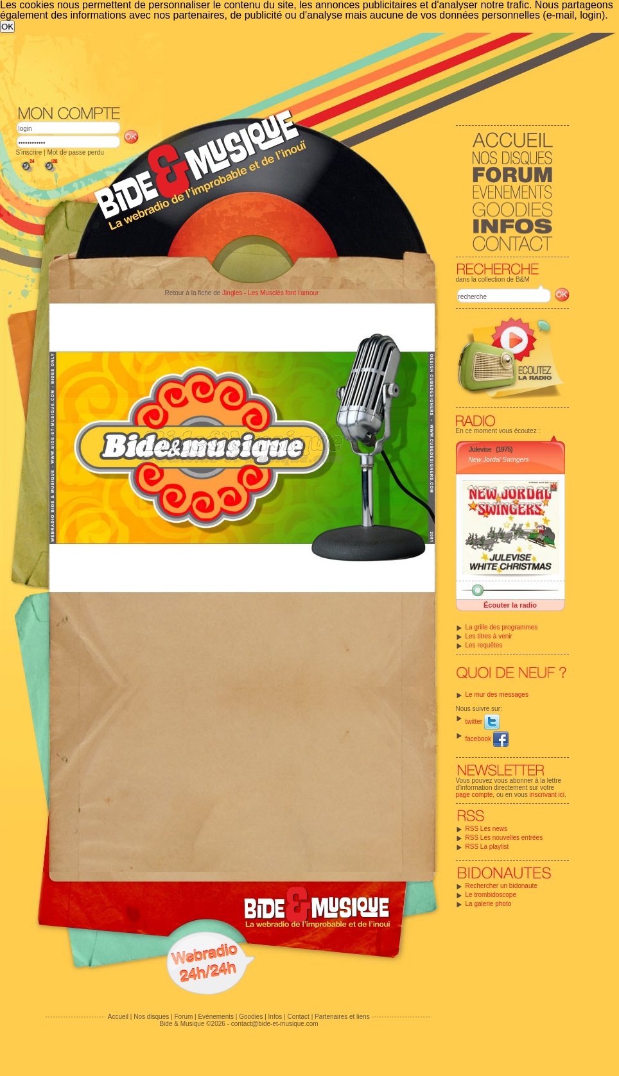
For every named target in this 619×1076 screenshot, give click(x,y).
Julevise (480, 449)
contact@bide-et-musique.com (274, 1023)
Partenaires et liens (342, 1016)
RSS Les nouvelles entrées (504, 837)
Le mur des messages (497, 694)
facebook (487, 738)
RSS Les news (487, 828)
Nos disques (151, 1016)
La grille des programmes (502, 627)
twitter (483, 721)
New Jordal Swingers (499, 459)
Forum (183, 1016)
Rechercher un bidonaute (501, 885)
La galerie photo (489, 903)
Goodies (251, 1016)
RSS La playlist (487, 846)
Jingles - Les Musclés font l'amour (270, 292)
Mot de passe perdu (75, 152)
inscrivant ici (547, 794)
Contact (298, 1016)
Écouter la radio (510, 605)
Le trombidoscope (491, 894)
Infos (275, 1016)
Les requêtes (484, 645)
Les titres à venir (489, 636)
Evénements (216, 1016)
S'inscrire (29, 152)
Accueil (118, 1016)
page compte (474, 794)
